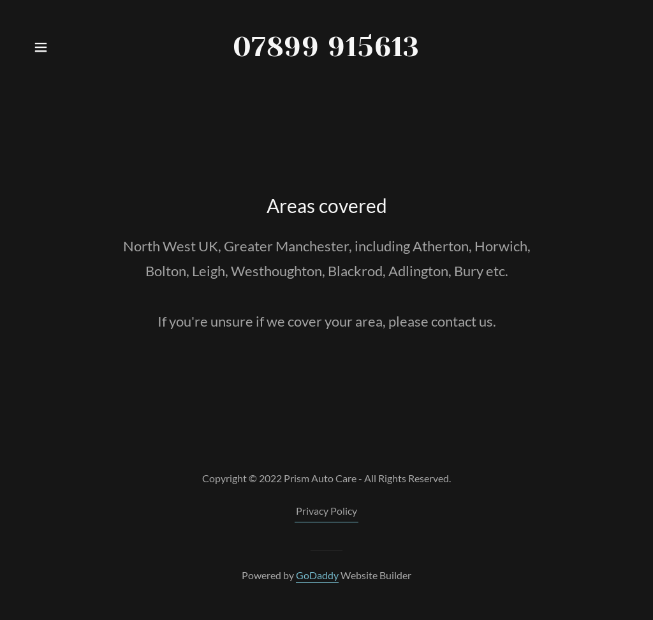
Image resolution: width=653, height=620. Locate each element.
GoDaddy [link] (317, 575)
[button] (41, 47)
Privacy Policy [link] (326, 511)
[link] (327, 47)
